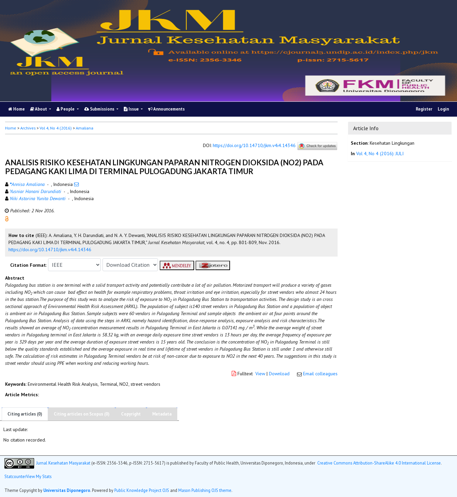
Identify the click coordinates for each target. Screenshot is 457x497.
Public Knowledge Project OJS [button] (141, 490)
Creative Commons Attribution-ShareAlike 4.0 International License (379, 462)
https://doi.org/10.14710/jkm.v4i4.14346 (254, 146)
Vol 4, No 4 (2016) (56, 128)
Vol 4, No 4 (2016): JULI (380, 153)
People (65, 109)
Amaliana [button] (84, 128)
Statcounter (15, 476)
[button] (6, 218)
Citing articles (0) (24, 414)
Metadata (162, 414)
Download (279, 374)
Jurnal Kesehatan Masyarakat (63, 462)
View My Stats (38, 476)
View (260, 374)
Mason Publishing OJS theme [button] (204, 490)
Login (443, 109)
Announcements (166, 109)
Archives (28, 128)
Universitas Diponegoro (66, 490)
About (39, 109)
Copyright (131, 414)
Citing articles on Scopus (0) (82, 414)
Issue (132, 109)
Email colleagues (320, 374)
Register (424, 109)
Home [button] (10, 128)
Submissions (99, 109)
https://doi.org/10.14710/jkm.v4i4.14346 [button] (49, 249)
